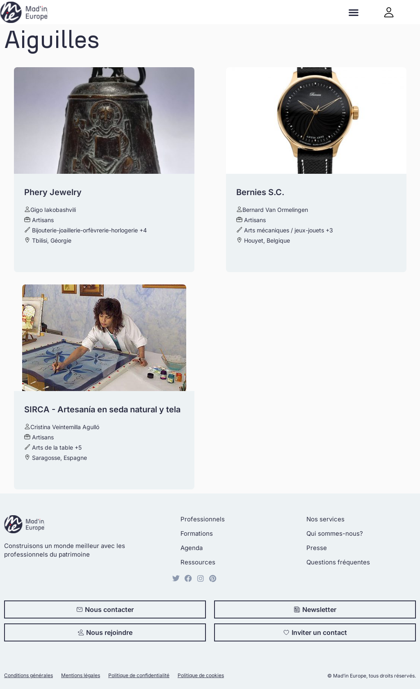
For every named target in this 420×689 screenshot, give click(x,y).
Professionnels (202, 519)
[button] (354, 12)
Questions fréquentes (338, 562)
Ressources (197, 562)
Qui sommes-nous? (334, 533)
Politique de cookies (201, 675)
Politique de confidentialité (138, 675)
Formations (196, 533)
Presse (316, 548)
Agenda (191, 548)
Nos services (325, 519)
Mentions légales (80, 675)
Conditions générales (28, 675)
